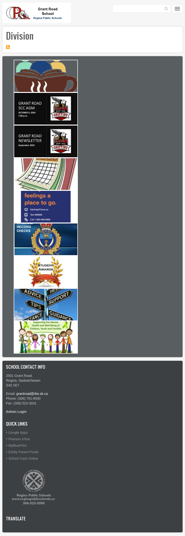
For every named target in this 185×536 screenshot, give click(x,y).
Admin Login (16, 412)
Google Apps (18, 432)
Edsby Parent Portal (23, 452)
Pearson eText (19, 439)
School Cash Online (23, 458)
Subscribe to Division (8, 47)
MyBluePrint (17, 445)
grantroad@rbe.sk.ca (32, 394)
